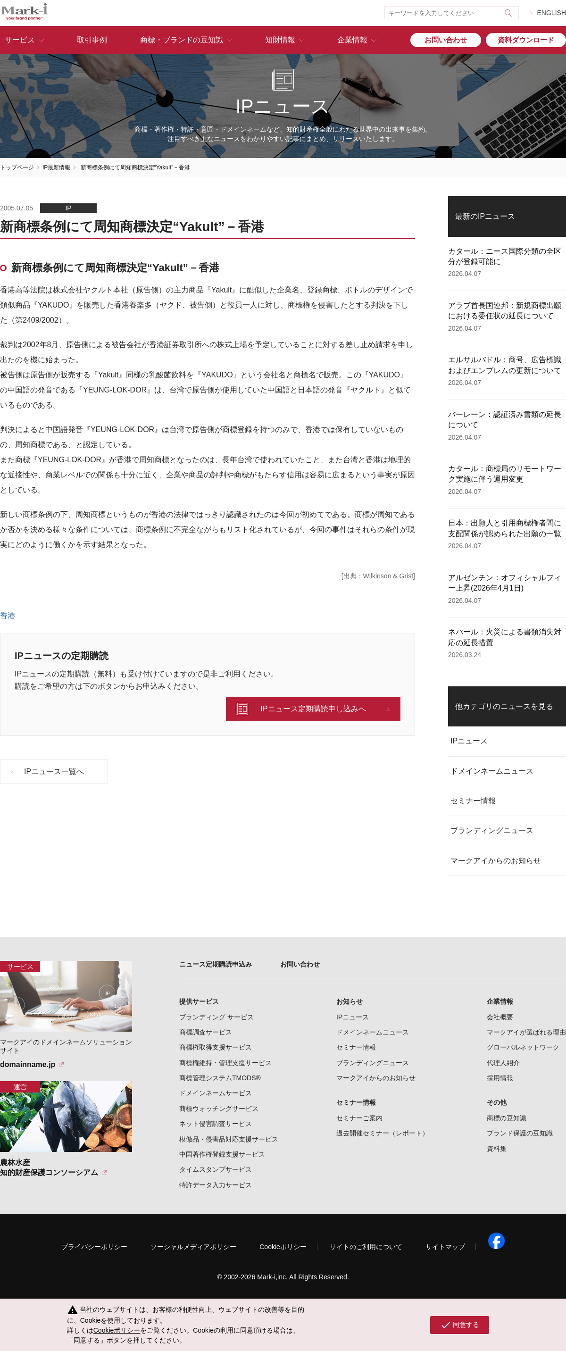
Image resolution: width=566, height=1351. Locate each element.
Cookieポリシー (283, 1247)
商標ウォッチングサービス (218, 1108)
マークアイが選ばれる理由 (526, 1032)
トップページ (17, 167)
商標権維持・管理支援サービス (225, 1063)
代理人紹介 (503, 1063)
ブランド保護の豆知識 (520, 1133)
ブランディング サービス (216, 1017)
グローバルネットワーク (523, 1047)
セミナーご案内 (359, 1118)
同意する (459, 1325)
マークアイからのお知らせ (495, 861)
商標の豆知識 (506, 1118)
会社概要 (500, 1017)
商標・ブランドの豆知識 (181, 40)
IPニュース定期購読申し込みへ (313, 709)
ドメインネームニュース (491, 771)
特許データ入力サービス (215, 1185)
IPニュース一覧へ (54, 771)
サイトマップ (445, 1247)
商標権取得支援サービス (215, 1047)
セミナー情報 (473, 801)
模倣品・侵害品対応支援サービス (228, 1139)
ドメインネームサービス (215, 1093)
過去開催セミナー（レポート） (382, 1133)
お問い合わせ (445, 40)
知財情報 (280, 40)
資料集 (497, 1148)
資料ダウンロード (526, 40)
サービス (20, 40)
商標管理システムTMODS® (220, 1078)
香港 (7, 615)
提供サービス (199, 1001)
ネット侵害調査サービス (215, 1123)
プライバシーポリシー (94, 1247)
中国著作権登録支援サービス (222, 1154)
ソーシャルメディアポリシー (193, 1247)
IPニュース (469, 741)
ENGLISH (551, 13)
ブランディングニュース (491, 830)
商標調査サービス (205, 1032)
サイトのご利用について (366, 1247)
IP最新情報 (56, 167)
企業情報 (352, 40)
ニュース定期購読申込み (215, 964)
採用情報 (500, 1078)
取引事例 (92, 40)
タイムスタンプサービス (215, 1169)
